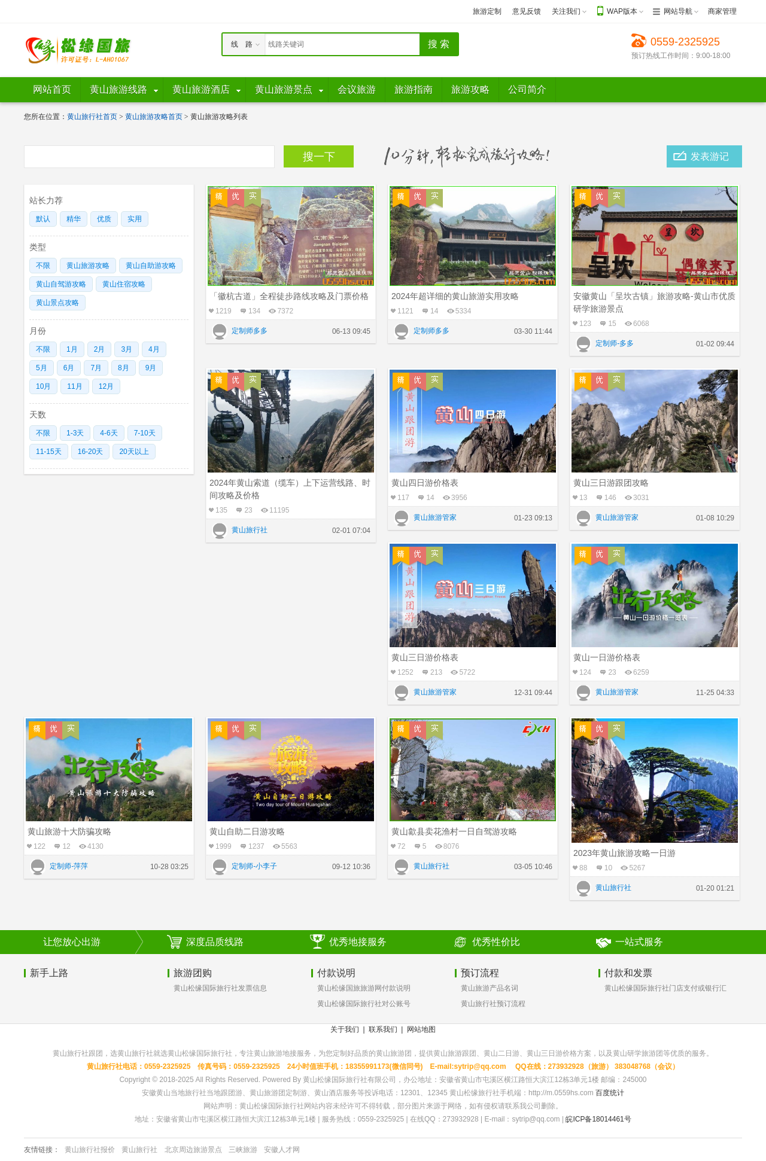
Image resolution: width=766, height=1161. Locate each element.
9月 (151, 368)
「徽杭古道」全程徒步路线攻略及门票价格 (289, 296)
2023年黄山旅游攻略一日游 (624, 853)
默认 (43, 219)
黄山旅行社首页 (92, 116)
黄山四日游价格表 (424, 482)
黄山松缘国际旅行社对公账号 (364, 1004)
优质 (104, 219)
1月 (72, 349)
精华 (73, 219)
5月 (41, 368)
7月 (96, 368)
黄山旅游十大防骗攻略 (69, 831)
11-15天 (49, 451)
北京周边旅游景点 (193, 1149)
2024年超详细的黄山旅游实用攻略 (455, 296)
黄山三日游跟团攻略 (611, 482)
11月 (74, 386)
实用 (134, 219)
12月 (106, 386)
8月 (123, 368)
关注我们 (566, 11)
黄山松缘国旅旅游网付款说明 (364, 988)
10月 (43, 386)
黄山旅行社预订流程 (493, 1004)
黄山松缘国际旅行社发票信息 (220, 988)
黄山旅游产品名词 (489, 988)
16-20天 (91, 451)
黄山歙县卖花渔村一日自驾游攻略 (454, 831)
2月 (99, 349)
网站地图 (421, 1029)
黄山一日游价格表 (606, 657)
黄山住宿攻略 (123, 284)
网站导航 (678, 11)
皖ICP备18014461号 (598, 1119)
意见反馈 (526, 11)
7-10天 (145, 433)
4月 (154, 349)
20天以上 (133, 451)
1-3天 (75, 433)
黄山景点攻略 (57, 302)
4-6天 (108, 433)
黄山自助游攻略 (151, 265)
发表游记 (710, 156)
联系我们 (383, 1029)
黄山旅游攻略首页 (154, 116)
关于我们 (344, 1029)
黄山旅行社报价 (90, 1149)
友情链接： (42, 1149)
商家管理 (722, 11)
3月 (126, 349)
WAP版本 (622, 11)
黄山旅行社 (139, 1149)
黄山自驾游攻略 (61, 284)
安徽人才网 (282, 1149)
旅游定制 (487, 11)
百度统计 (609, 1093)
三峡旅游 (243, 1149)
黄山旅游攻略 (88, 265)
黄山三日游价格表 (424, 657)
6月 (69, 368)
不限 (43, 265)
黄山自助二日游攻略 (247, 831)
